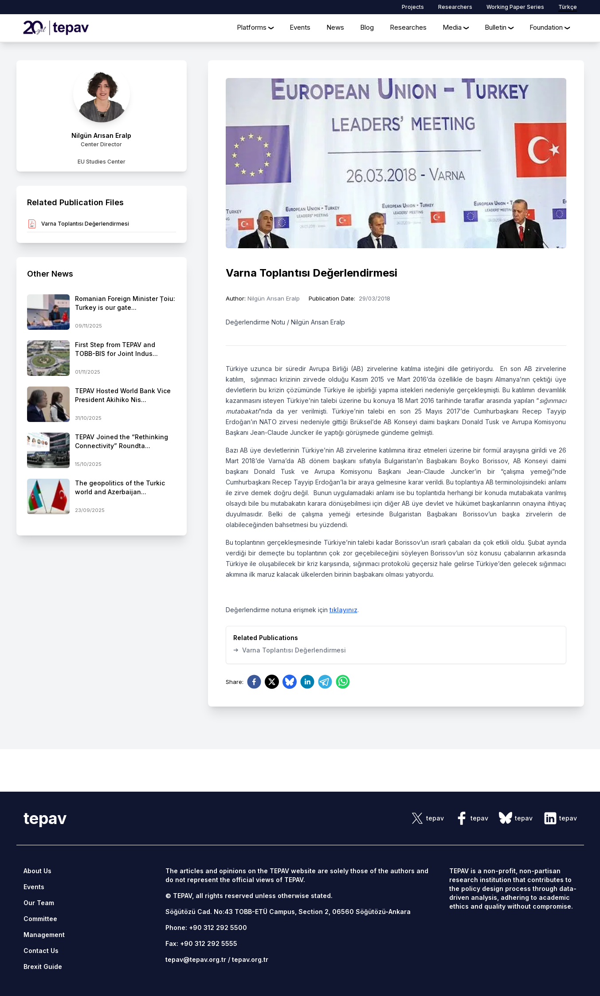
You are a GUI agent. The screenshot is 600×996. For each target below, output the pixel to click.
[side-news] (101, 312)
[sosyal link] (427, 818)
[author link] (101, 116)
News (335, 27)
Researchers (455, 7)
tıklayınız (343, 609)
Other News (50, 273)
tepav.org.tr (250, 959)
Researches (408, 27)
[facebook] (254, 682)
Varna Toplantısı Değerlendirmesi (289, 649)
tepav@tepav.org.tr (195, 959)
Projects (413, 7)
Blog (367, 27)
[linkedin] (307, 682)
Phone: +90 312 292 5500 (206, 927)
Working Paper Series (515, 7)
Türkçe (567, 7)
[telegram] (325, 682)
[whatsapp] (343, 682)
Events (300, 27)
